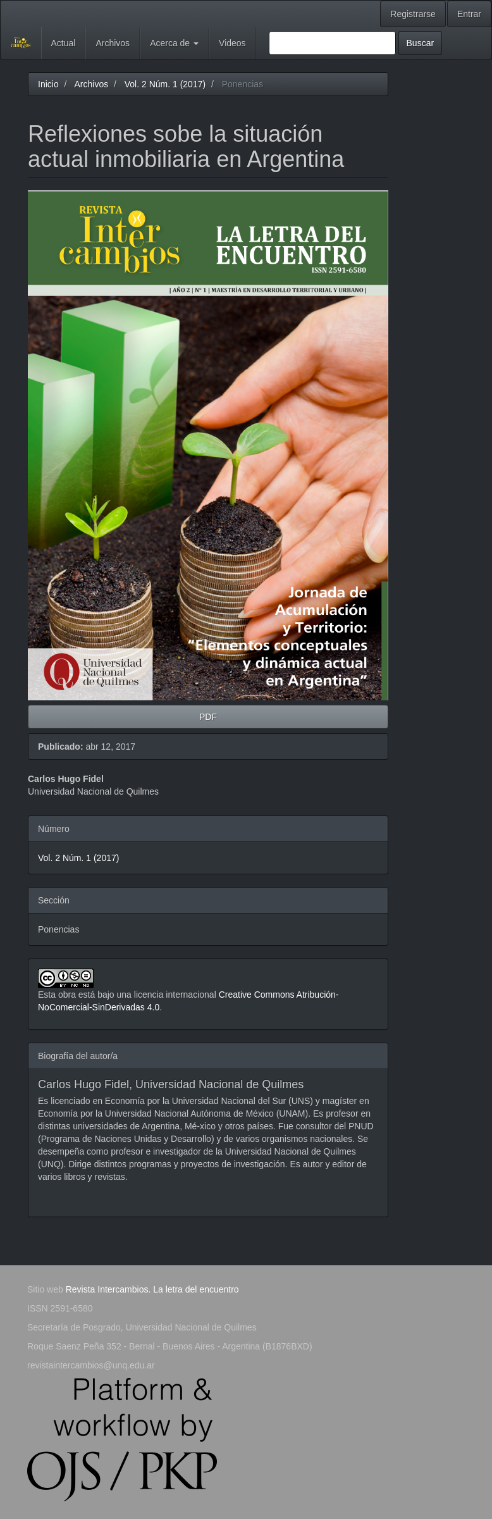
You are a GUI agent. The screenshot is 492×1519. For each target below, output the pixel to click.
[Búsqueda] (332, 43)
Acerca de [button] (174, 43)
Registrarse (413, 14)
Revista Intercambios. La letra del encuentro (152, 1289)
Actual (63, 43)
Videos (232, 43)
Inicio (48, 84)
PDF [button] (208, 717)
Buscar (420, 43)
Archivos (112, 43)
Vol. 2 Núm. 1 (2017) (165, 84)
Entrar (469, 14)
